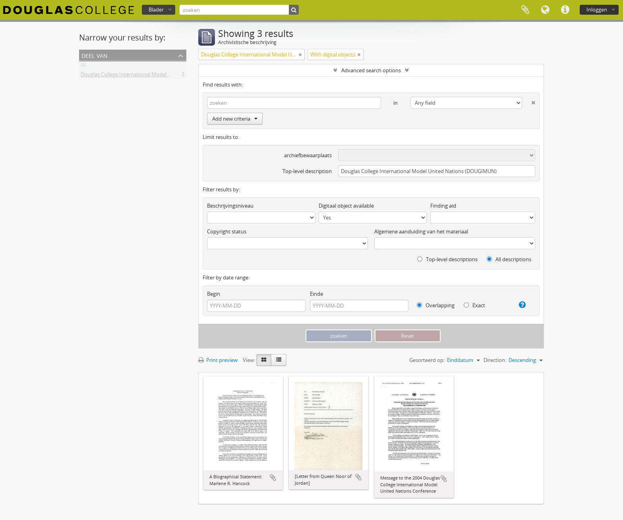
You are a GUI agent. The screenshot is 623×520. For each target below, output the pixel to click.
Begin (213, 293)
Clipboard (525, 10)
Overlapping (436, 305)
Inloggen (596, 9)
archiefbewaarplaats (308, 155)
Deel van (94, 55)
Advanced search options (371, 70)
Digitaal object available (346, 205)
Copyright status (226, 231)
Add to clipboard (273, 477)
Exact (474, 305)
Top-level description (307, 171)
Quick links (565, 10)
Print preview (218, 360)
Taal (545, 10)
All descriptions (509, 259)
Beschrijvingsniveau (230, 205)
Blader (156, 9)
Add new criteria (234, 118)
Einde (316, 293)
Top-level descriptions (447, 259)
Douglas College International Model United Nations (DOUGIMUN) (158, 75)
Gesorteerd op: (427, 360)
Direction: (495, 360)
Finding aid (443, 205)
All (83, 66)
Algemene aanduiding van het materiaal (421, 231)
